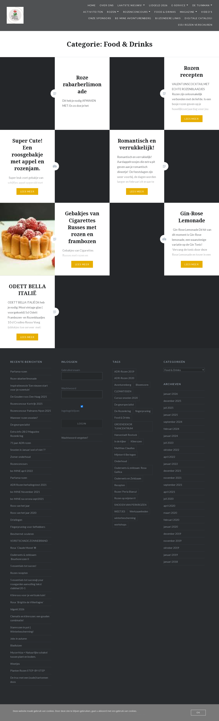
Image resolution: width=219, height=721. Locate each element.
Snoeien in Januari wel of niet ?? (28, 449)
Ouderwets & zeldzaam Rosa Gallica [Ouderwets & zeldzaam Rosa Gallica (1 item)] (130, 469)
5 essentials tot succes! (23, 565)
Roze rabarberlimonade (23, 378)
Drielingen (16, 519)
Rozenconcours (135, 11)
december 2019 (172, 533)
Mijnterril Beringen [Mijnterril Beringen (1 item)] (125, 454)
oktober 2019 (171, 547)
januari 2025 (171, 414)
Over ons (107, 5)
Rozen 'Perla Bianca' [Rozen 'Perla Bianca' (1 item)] (125, 491)
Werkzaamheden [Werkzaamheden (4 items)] (139, 511)
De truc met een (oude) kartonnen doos (29, 679)
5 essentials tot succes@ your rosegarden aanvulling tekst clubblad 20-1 (26, 584)
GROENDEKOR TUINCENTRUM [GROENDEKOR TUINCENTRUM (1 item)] (123, 426)
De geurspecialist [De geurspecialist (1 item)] (124, 404)
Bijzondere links (168, 18)
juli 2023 (168, 442)
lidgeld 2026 (17, 609)
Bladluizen (16, 645)
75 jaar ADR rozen (20, 442)
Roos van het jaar (20, 505)
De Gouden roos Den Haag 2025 (28, 396)
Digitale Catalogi (198, 18)
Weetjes (15, 663)
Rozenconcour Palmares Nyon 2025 (30, 410)
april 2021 (169, 491)
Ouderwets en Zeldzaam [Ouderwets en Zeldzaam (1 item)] (127, 478)
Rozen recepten (19, 572)
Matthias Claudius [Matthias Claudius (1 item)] (124, 448)
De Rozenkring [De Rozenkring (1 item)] (122, 411)
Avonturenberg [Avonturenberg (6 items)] (122, 384)
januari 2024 (171, 435)
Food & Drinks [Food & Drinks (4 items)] (122, 417)
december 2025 (172, 400)
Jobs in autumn (18, 638)
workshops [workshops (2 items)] (120, 524)
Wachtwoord (68, 388)
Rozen (111, 11)
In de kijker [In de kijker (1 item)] (120, 441)
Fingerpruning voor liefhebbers (27, 526)
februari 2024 (171, 428)
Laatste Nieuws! (130, 5)
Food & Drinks (165, 11)
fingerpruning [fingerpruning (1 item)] (143, 411)
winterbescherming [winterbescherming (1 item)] (125, 517)
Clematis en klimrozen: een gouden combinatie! (29, 618)
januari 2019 (171, 554)
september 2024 (173, 421)
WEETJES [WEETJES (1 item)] (119, 511)
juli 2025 (168, 407)
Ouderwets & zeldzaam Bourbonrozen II (23, 556)
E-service (179, 5)
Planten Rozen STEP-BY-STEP (27, 670)
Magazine (187, 11)
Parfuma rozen (18, 371)
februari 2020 (171, 519)
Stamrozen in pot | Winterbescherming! (22, 629)
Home (92, 5)
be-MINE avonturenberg (133, 18)
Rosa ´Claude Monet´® (23, 547)
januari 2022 (171, 463)
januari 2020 (171, 526)
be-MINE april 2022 (21, 470)
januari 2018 (171, 561)
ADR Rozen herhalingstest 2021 (28, 484)
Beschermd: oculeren (22, 533)
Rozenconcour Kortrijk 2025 (26, 403)
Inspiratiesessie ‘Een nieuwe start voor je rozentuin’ (29, 387)
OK (198, 712)
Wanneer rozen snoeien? (24, 417)
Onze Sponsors (99, 18)
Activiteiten (93, 11)
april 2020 (169, 505)
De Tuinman (201, 5)
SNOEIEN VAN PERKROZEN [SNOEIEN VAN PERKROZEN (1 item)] (130, 504)
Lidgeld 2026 (158, 5)
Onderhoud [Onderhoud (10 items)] (120, 461)
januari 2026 (171, 393)
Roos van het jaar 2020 (23, 512)
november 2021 (173, 477)
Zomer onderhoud (20, 456)
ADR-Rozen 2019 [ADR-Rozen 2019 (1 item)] (124, 371)
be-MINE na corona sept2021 (27, 498)
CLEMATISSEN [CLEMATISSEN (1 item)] (122, 391)
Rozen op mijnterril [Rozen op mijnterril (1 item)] (124, 498)
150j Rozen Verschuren (195, 24)
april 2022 (169, 456)
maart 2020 (170, 512)
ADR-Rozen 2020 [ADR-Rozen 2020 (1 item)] (124, 378)
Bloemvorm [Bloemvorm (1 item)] (142, 384)
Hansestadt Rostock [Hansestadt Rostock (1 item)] (125, 434)
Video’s (206, 11)
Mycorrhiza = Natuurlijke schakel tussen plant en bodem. (28, 654)
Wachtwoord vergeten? (74, 437)
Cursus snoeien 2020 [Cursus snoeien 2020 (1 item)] (126, 397)
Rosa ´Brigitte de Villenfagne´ (27, 602)
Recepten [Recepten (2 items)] (119, 485)
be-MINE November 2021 (25, 491)
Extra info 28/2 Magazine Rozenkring (24, 433)
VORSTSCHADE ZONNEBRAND (29, 540)
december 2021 (172, 470)
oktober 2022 (171, 449)
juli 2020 (168, 498)
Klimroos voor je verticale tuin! (27, 595)
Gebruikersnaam (70, 369)
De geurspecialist (20, 424)
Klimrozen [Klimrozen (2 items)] (136, 441)
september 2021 (173, 484)
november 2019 (173, 540)
